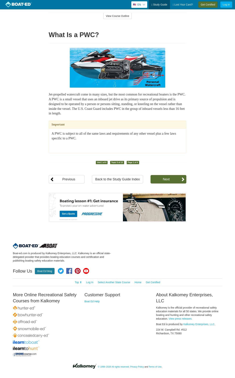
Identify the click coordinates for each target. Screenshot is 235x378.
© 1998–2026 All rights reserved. (114, 367)
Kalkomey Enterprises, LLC (199, 324)
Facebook (69, 271)
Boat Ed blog (44, 271)
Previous (68, 179)
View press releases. (180, 318)
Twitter (61, 271)
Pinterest (78, 271)
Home (138, 282)
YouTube (86, 271)
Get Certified (208, 4)
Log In (226, 4)
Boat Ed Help (92, 301)
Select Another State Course (114, 282)
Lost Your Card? (183, 4)
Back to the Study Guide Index (117, 179)
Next (166, 179)
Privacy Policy (137, 367)
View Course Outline (117, 16)
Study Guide (159, 4)
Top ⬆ (78, 282)
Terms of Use (155, 367)
